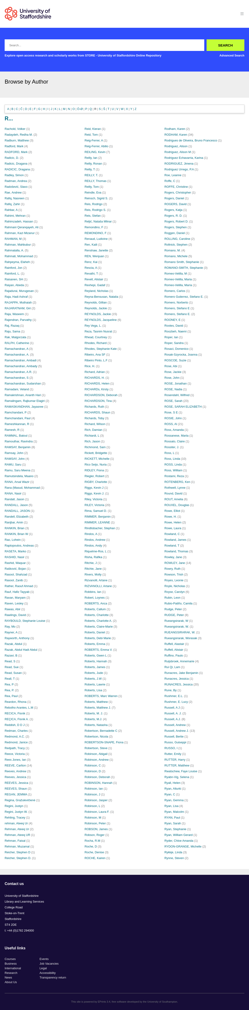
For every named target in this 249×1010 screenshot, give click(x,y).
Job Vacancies (48, 963)
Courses (10, 959)
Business (11, 963)
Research (11, 973)
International (13, 968)
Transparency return (52, 977)
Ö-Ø (80, 109)
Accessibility (47, 973)
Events (43, 959)
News (8, 977)
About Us (11, 982)
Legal (43, 968)
